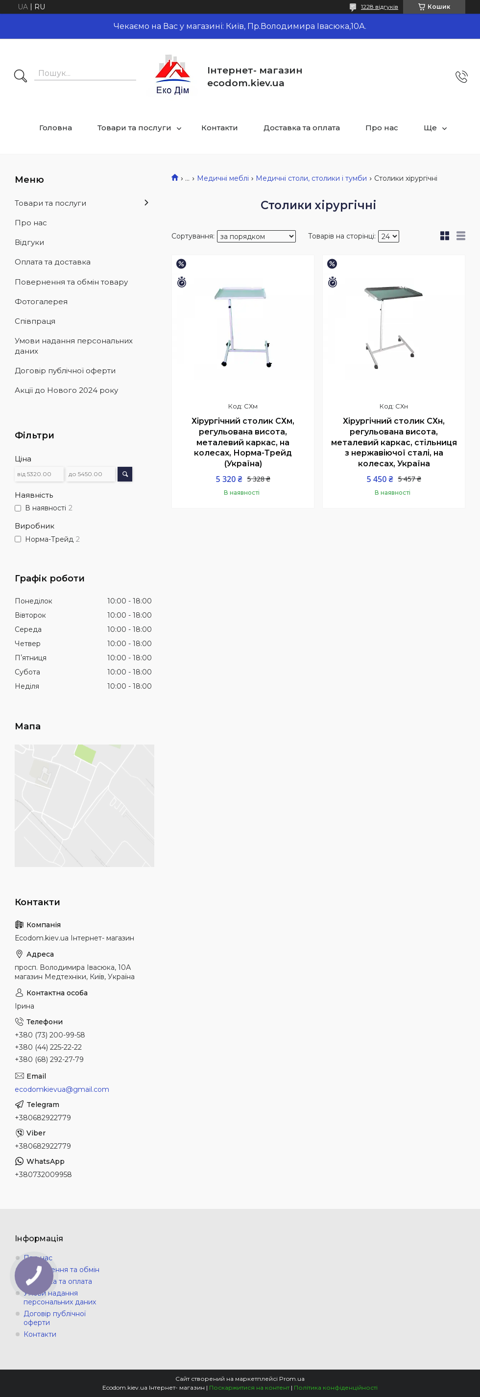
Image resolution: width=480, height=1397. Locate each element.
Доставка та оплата (302, 127)
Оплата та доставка (53, 261)
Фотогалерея (41, 301)
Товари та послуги (134, 127)
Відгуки (29, 242)
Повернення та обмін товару (71, 282)
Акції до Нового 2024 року (66, 390)
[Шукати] (20, 77)
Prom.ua (292, 1378)
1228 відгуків (379, 6)
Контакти (219, 127)
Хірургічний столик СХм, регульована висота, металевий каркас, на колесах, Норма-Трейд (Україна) (243, 442)
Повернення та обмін (61, 1269)
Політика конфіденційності (336, 1387)
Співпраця (35, 321)
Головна (55, 127)
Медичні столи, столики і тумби (311, 178)
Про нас (381, 127)
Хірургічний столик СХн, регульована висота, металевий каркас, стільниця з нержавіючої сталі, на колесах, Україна (394, 442)
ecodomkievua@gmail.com (62, 1089)
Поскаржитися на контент (249, 1387)
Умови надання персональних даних (74, 345)
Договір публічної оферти (65, 370)
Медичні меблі (223, 178)
